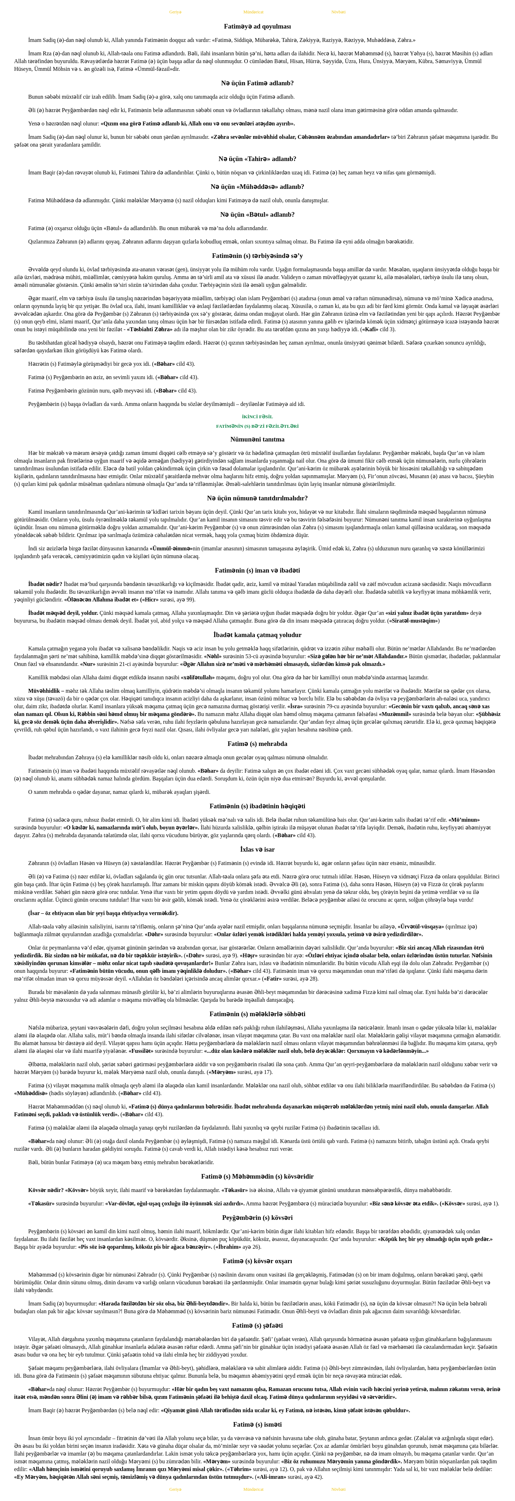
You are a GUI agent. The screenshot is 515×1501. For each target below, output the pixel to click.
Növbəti (338, 12)
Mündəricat (254, 12)
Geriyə (176, 12)
